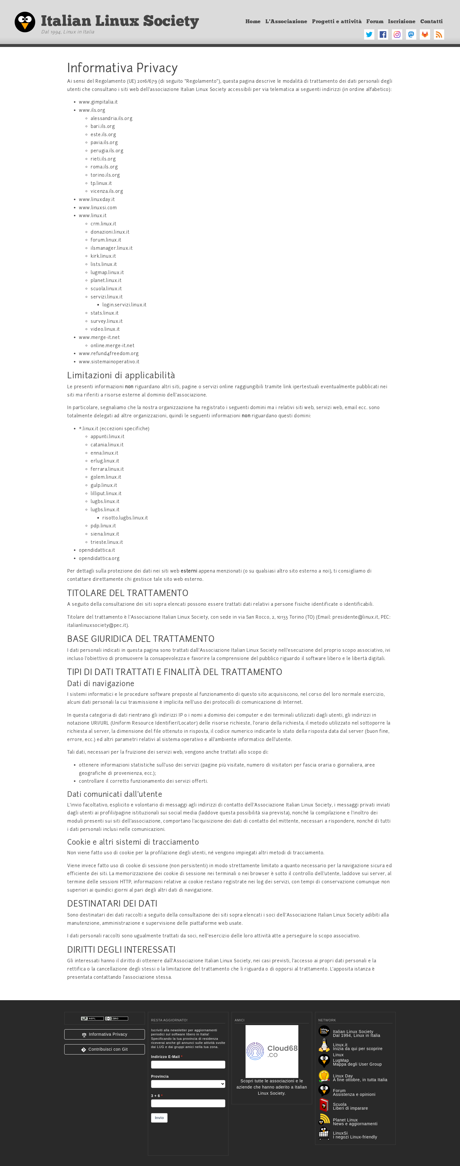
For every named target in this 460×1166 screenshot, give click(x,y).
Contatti (431, 21)
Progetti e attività (337, 21)
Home (253, 21)
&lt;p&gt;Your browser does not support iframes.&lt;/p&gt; (188, 1088)
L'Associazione (286, 21)
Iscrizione (401, 21)
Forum (374, 21)
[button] (104, 1034)
